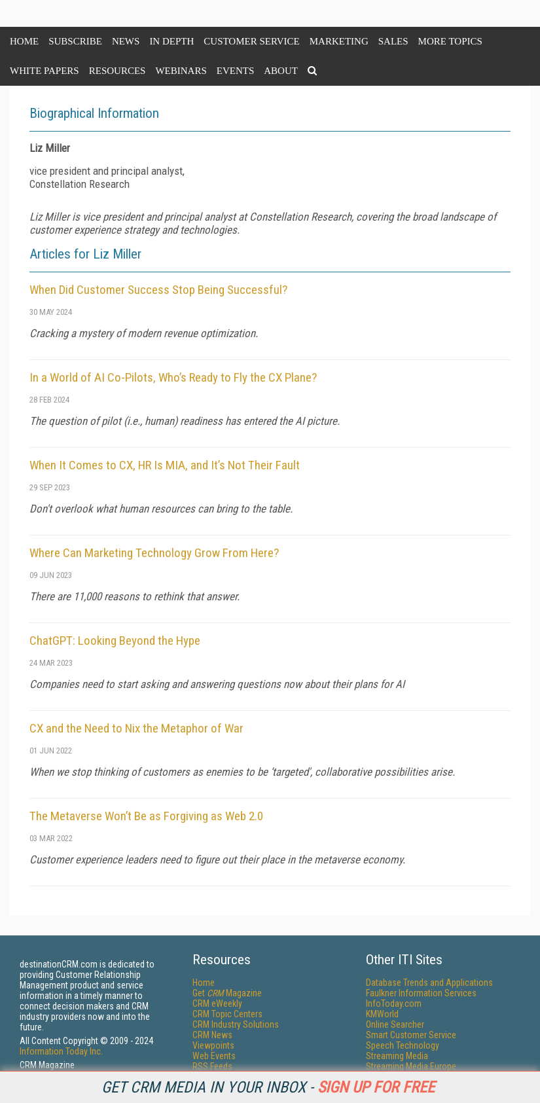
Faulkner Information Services (421, 993)
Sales (393, 41)
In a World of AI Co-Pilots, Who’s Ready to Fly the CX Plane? (173, 377)
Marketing (339, 41)
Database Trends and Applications (429, 982)
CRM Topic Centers (227, 1014)
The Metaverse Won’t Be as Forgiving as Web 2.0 (146, 815)
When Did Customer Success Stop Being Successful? (158, 289)
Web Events (214, 1056)
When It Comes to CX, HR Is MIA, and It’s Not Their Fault (164, 465)
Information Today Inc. (61, 1051)
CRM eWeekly (217, 1003)
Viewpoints (213, 1045)
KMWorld (382, 1014)
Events (236, 70)
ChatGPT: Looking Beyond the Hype (114, 640)
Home (24, 41)
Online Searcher (395, 1024)
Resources (117, 70)
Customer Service (251, 41)
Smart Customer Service (411, 1035)
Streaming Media (397, 1056)
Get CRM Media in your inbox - (268, 1087)
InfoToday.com (394, 1003)
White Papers (44, 70)
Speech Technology (402, 1045)
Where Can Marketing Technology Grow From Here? (154, 552)
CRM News (212, 1035)
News (126, 41)
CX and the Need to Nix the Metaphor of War (136, 728)
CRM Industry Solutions (235, 1024)
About (281, 70)
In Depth (171, 41)
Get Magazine (227, 993)
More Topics (450, 41)
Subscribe (75, 41)
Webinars (180, 70)
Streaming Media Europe (411, 1066)
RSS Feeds (212, 1066)
